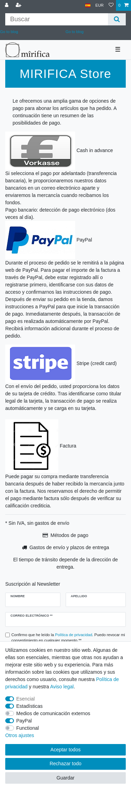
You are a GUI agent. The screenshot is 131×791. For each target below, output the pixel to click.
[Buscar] (117, 19)
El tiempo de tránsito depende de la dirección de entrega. (65, 563)
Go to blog (75, 32)
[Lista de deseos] (111, 5)
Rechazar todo (65, 763)
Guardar (65, 778)
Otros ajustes (19, 735)
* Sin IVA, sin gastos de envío (37, 523)
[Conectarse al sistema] (7, 5)
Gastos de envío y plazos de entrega (69, 547)
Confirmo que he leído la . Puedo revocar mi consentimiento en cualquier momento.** (68, 638)
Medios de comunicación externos (53, 713)
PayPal (24, 720)
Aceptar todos (65, 749)
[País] (88, 5)
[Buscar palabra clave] (56, 19)
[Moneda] (99, 5)
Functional (27, 728)
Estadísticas (29, 706)
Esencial (25, 699)
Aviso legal (61, 686)
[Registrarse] (19, 5)
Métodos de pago (69, 535)
